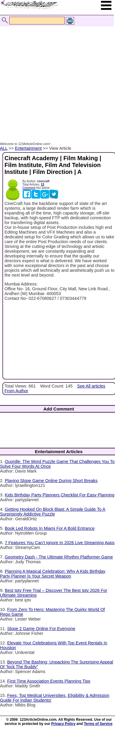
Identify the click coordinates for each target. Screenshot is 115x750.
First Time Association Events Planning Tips (48, 681)
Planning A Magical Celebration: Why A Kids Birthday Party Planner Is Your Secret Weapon (52, 573)
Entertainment (28, 148)
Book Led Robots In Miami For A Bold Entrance (50, 528)
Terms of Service (98, 724)
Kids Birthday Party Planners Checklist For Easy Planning (59, 495)
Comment (28, 187)
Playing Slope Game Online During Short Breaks (51, 480)
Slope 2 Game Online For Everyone (41, 628)
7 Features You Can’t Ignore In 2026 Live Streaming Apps (59, 542)
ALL (3, 148)
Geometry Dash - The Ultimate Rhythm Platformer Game (59, 557)
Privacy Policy (63, 724)
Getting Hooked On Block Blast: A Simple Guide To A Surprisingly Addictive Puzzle (52, 511)
